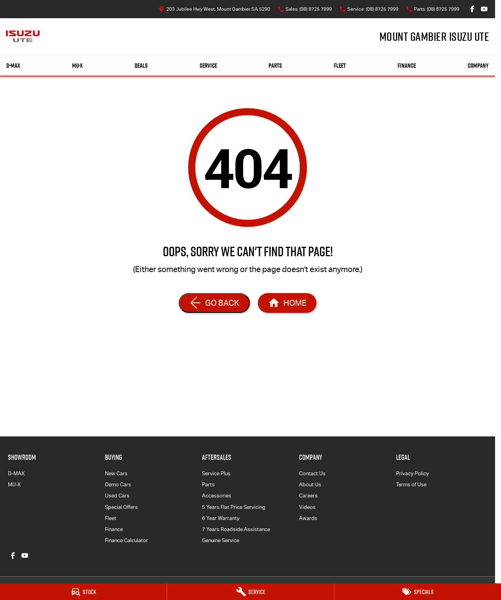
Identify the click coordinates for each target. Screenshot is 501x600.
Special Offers (121, 507)
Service (208, 65)
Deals (141, 65)
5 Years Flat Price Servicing (233, 507)
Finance (407, 65)
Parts (275, 65)
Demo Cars (118, 485)
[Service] (250, 591)
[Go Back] (214, 303)
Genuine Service (220, 540)
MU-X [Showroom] (77, 65)
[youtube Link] (484, 9)
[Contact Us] (214, 9)
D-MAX (16, 473)
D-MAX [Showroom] (13, 65)
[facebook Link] (472, 9)
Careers (308, 496)
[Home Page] (23, 36)
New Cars (116, 473)
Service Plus (216, 473)
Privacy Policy (412, 473)
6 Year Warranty (221, 518)
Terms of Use (411, 485)
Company (478, 65)
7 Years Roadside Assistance (236, 529)
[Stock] (83, 591)
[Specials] (417, 591)
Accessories (216, 496)
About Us (310, 485)
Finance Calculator (126, 540)
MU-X (14, 485)
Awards (308, 518)
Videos (307, 507)
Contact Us (312, 473)
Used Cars (117, 496)
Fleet (340, 65)
